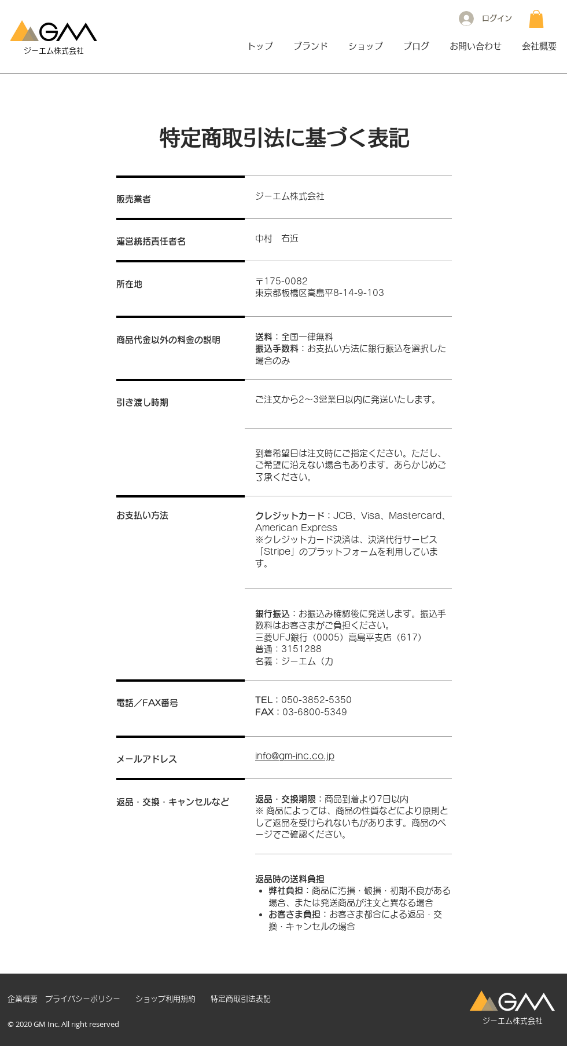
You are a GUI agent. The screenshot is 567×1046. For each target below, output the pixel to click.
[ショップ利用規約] (165, 999)
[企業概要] (22, 999)
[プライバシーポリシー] (83, 999)
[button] (536, 19)
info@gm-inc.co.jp (294, 756)
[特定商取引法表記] (240, 999)
